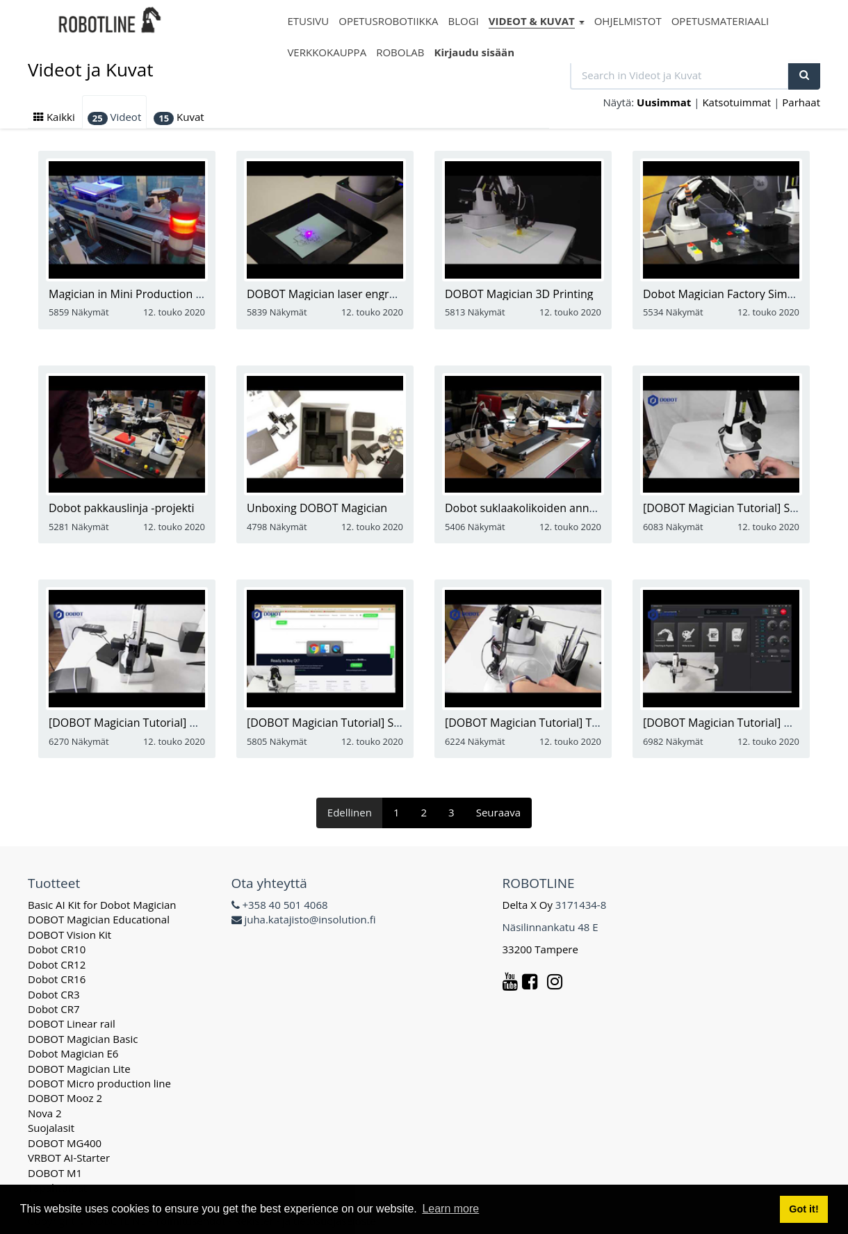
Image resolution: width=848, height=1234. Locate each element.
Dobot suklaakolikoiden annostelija (535, 508)
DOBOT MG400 (64, 1143)
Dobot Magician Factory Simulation (733, 294)
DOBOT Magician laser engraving (331, 294)
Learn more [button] (450, 1209)
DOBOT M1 (55, 1173)
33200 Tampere (542, 949)
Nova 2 (45, 1113)
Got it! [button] (803, 1209)
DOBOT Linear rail (71, 1023)
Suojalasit (51, 1128)
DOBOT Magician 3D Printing (519, 294)
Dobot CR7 (54, 1009)
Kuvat (179, 117)
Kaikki (54, 117)
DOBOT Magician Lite (79, 1069)
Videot (114, 117)
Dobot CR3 (54, 994)
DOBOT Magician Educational (99, 919)
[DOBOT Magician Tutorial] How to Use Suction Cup (181, 722)
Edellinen (349, 812)
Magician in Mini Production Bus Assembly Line (170, 294)
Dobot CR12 (56, 964)
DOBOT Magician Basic (83, 1039)
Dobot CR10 (56, 949)
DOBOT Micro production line (99, 1083)
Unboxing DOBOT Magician (317, 508)
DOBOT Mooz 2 (65, 1098)
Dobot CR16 (56, 979)
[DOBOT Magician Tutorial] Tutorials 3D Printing (568, 722)
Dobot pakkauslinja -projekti (122, 508)
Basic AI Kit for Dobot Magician (102, 905)
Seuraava (498, 812)
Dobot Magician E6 (73, 1053)
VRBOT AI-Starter (69, 1158)
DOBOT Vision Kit (69, 934)
